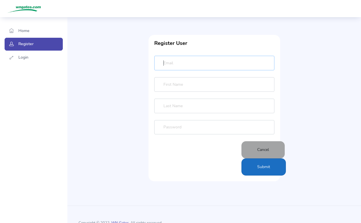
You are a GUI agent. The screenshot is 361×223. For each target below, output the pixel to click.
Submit (263, 167)
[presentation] (197, 158)
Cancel (263, 149)
